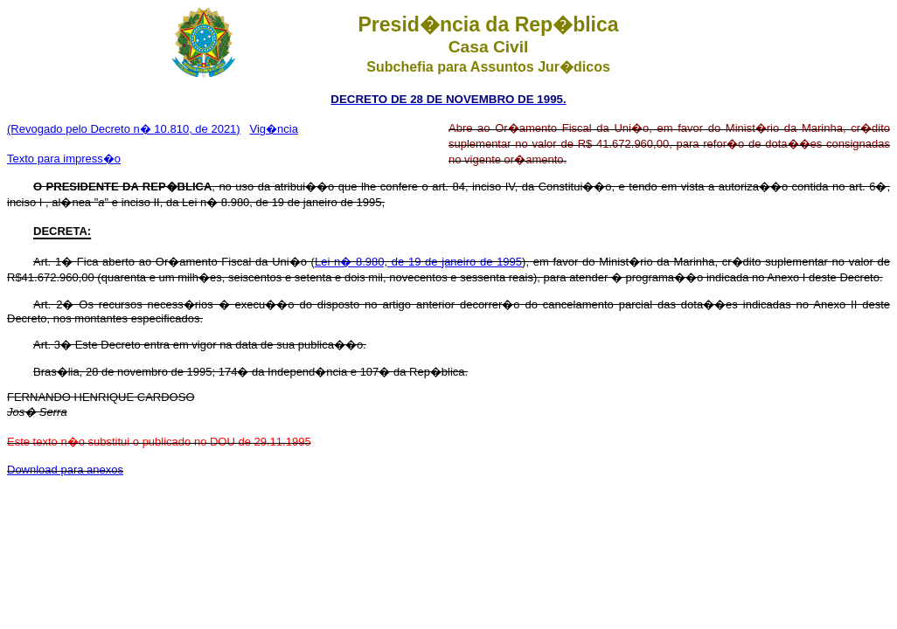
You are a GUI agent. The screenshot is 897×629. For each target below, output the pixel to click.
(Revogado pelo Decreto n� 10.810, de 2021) (123, 128)
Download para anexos (65, 469)
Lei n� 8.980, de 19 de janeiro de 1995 (418, 261)
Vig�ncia (274, 128)
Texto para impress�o (64, 158)
